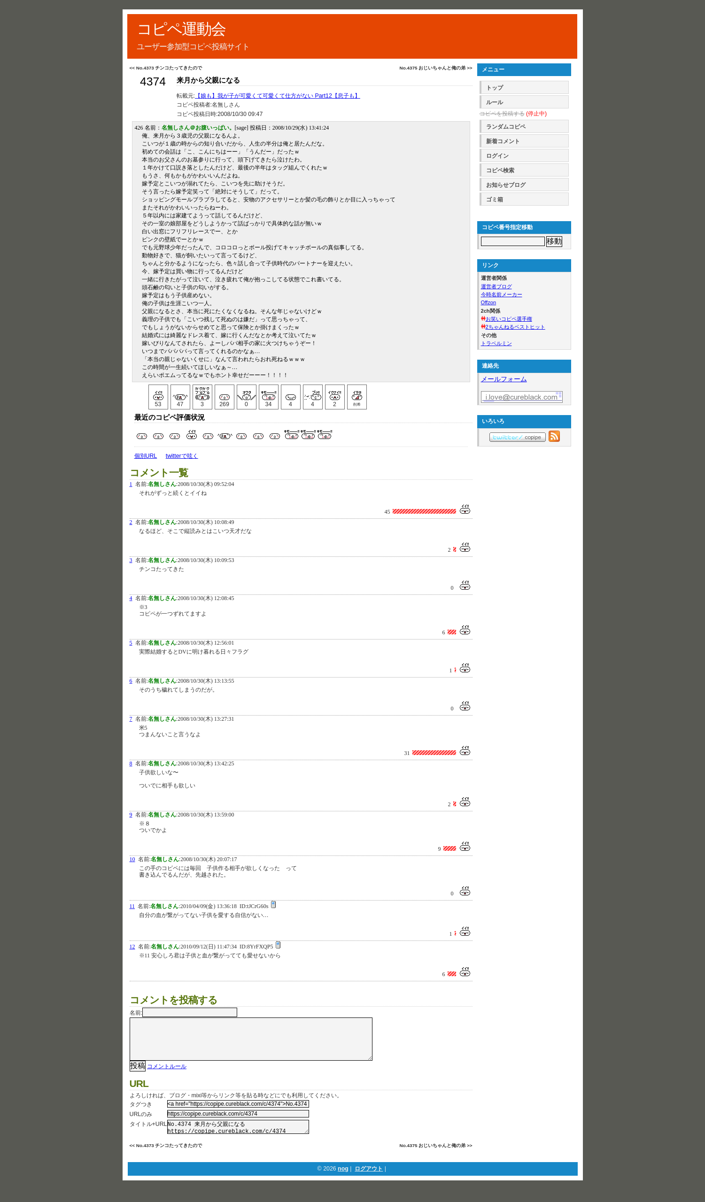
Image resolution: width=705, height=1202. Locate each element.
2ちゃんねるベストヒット (515, 327)
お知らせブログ (506, 185)
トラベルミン (496, 343)
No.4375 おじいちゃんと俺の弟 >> (436, 67)
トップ (494, 88)
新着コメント (503, 141)
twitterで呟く (182, 456)
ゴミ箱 (494, 199)
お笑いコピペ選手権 (509, 319)
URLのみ (141, 1123)
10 (132, 859)
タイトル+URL (148, 1133)
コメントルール (166, 1075)
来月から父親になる (208, 80)
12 (132, 946)
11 (132, 906)
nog (343, 1181)
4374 (153, 81)
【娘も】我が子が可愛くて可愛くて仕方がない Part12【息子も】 (277, 95)
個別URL (145, 456)
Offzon (488, 302)
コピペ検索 (500, 170)
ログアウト (369, 1181)
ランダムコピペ (506, 126)
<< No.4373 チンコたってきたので (166, 67)
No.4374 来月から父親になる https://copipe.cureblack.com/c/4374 (238, 1137)
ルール (494, 102)
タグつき (141, 1113)
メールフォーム (504, 379)
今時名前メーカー (501, 294)
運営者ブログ (496, 286)
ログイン (497, 156)
